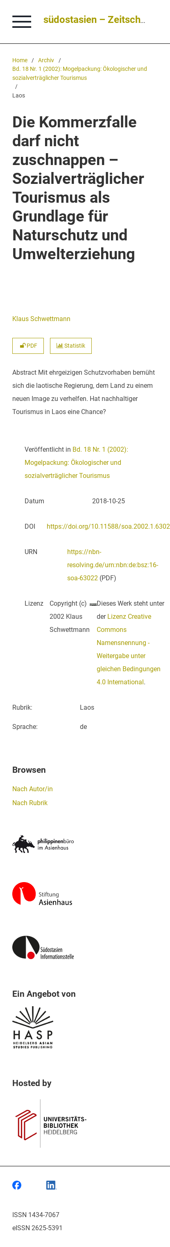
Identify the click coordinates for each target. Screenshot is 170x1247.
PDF (28, 345)
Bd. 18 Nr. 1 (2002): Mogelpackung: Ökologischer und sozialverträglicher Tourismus (79, 73)
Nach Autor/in (32, 789)
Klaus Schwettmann (41, 319)
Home (19, 60)
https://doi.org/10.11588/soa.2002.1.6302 (108, 526)
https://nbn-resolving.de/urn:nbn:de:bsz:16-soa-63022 (112, 565)
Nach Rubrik (30, 803)
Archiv (46, 60)
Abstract (24, 372)
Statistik (71, 345)
